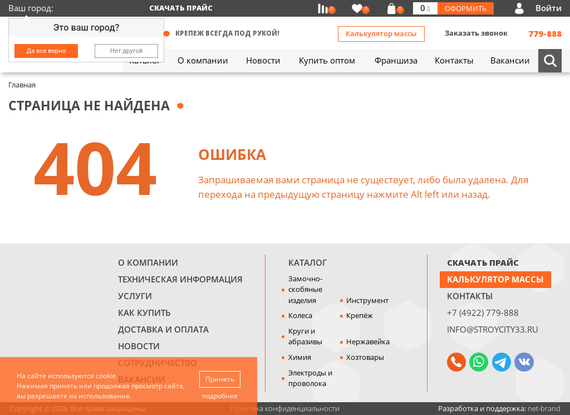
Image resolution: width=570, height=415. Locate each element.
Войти (548, 7)
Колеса (300, 315)
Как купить (144, 312)
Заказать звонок (476, 33)
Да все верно (46, 51)
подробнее (220, 396)
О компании (148, 262)
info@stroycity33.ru (492, 329)
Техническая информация (180, 279)
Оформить (466, 8)
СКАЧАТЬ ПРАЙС (483, 262)
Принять (219, 379)
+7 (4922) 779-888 (483, 312)
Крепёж (359, 315)
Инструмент (367, 300)
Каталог (307, 262)
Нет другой (126, 51)
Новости (139, 345)
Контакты (470, 295)
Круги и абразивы (305, 336)
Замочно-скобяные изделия (305, 289)
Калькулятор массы (381, 33)
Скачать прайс (181, 8)
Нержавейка (368, 341)
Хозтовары (365, 357)
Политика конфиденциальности (285, 408)
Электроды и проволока (310, 378)
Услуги (135, 295)
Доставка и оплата (163, 329)
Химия (299, 357)
